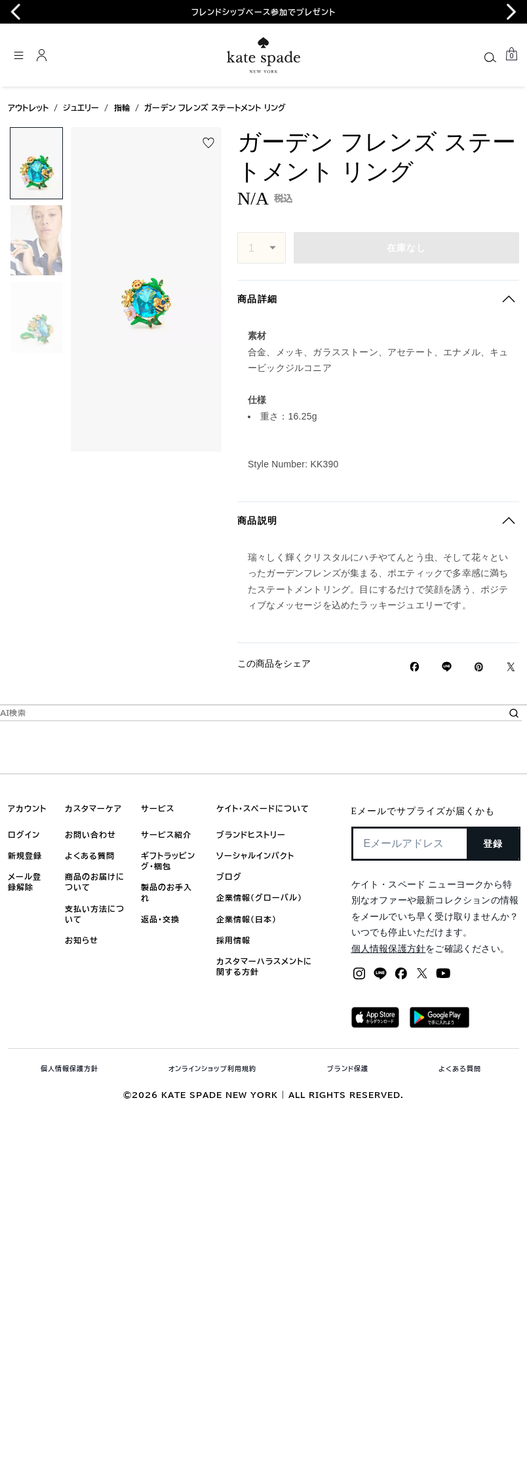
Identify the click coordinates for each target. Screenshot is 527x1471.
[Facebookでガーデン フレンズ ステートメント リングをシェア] (414, 667)
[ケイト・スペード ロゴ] (263, 55)
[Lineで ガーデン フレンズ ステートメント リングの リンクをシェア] (447, 667)
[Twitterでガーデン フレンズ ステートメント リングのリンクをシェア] (511, 667)
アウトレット (28, 107)
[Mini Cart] (511, 54)
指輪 (122, 107)
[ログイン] (42, 55)
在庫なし (407, 248)
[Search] (490, 57)
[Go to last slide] (15, 11)
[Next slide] (511, 11)
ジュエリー (81, 107)
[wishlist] (208, 143)
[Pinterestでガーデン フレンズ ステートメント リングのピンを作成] (479, 667)
